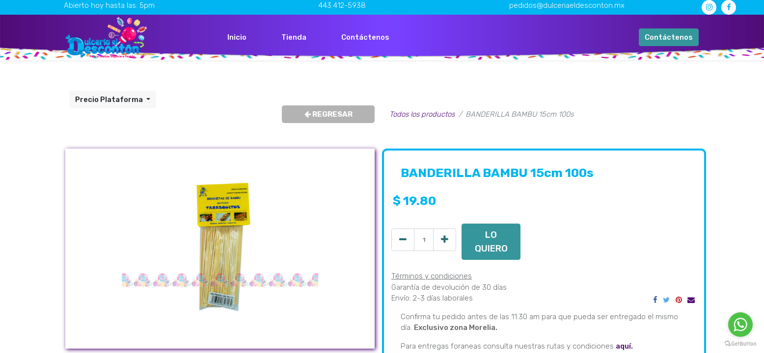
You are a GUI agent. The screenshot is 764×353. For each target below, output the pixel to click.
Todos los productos (422, 114)
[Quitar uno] (402, 239)
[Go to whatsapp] (740, 324)
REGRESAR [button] (328, 114)
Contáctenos (669, 37)
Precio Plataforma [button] (109, 99)
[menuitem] (236, 37)
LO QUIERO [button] (491, 241)
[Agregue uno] (444, 239)
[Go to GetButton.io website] (740, 343)
